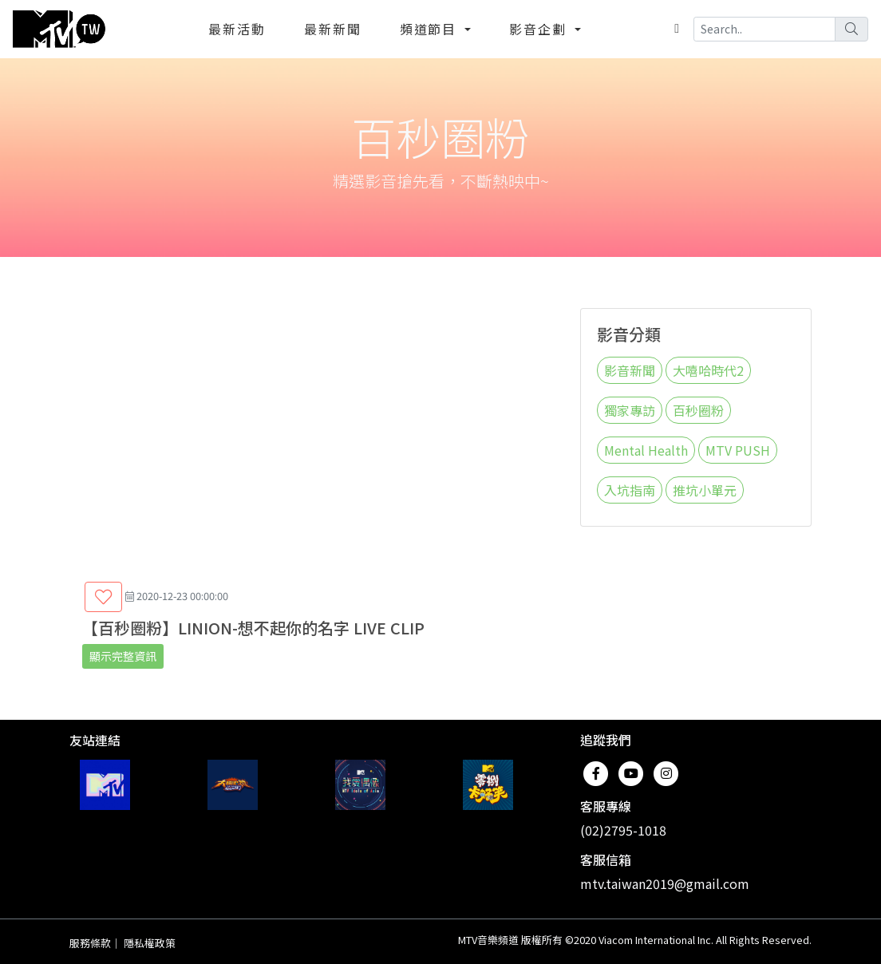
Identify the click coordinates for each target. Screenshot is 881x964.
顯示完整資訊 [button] (122, 656)
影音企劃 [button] (540, 28)
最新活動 (237, 28)
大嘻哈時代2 (708, 370)
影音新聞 (629, 370)
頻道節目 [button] (431, 28)
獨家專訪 (629, 410)
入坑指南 (629, 490)
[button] (103, 597)
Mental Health (646, 450)
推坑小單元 (705, 490)
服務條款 (90, 942)
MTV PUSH (737, 450)
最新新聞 (332, 28)
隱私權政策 (150, 942)
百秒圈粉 (698, 410)
